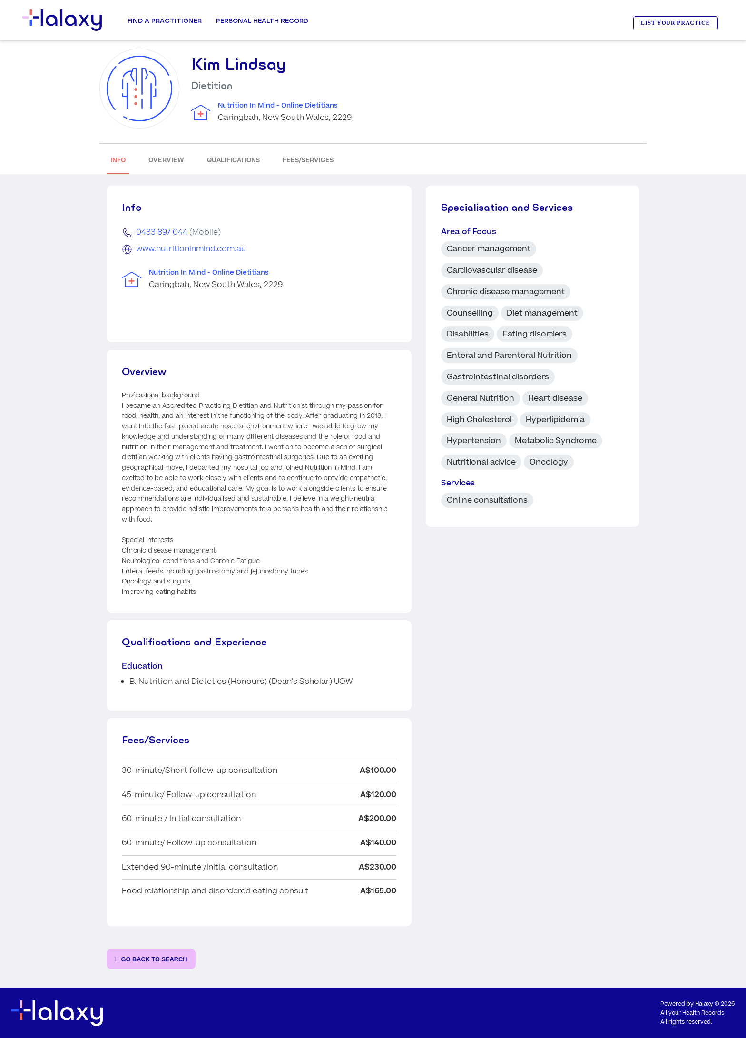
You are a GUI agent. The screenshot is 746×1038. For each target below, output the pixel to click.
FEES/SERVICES (308, 160)
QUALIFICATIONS (233, 160)
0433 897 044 (161, 232)
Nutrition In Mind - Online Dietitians (278, 105)
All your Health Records (692, 1013)
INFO (118, 160)
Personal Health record (262, 20)
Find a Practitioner (165, 20)
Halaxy (704, 1004)
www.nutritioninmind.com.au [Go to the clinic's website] (191, 249)
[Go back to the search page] (151, 959)
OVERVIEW (166, 160)
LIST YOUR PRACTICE (675, 23)
